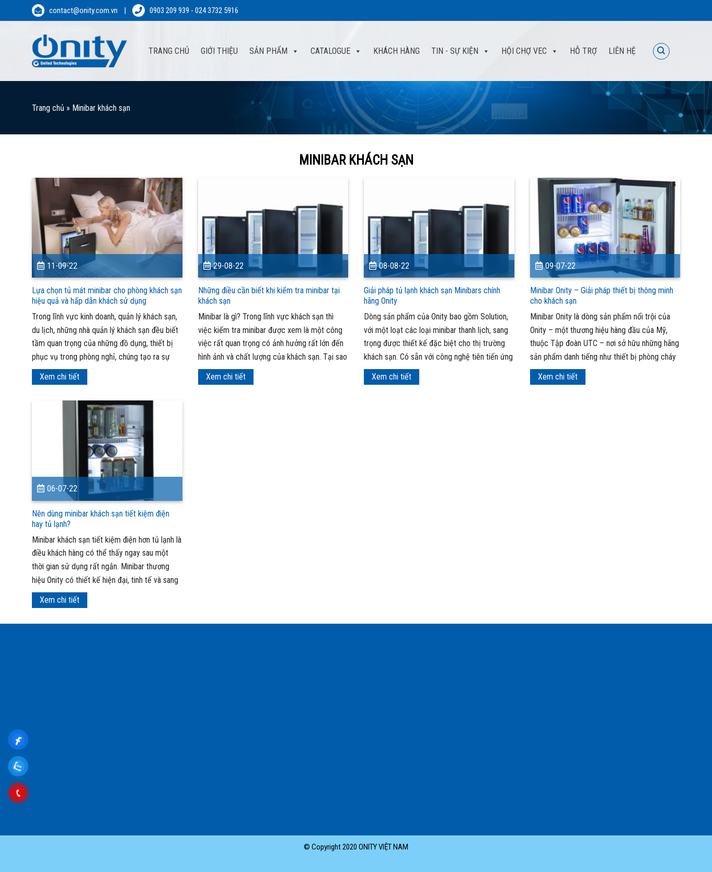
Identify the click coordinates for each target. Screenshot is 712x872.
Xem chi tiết (59, 377)
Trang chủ (48, 108)
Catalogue (336, 51)
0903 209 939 (169, 10)
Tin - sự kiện (460, 51)
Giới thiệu (219, 51)
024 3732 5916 (216, 10)
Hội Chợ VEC (529, 51)
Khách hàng (396, 51)
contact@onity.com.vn (83, 10)
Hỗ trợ (583, 51)
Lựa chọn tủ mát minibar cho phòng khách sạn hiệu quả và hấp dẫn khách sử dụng (107, 295)
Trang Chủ (168, 51)
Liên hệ (622, 51)
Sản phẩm (274, 51)
